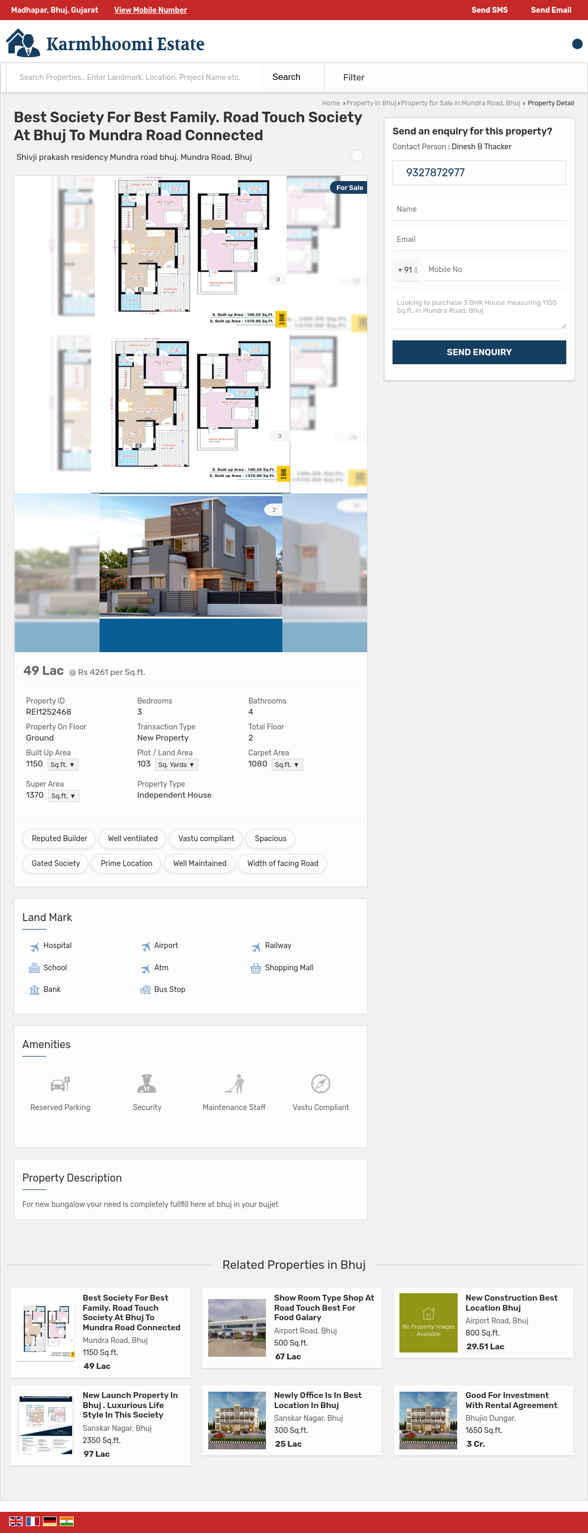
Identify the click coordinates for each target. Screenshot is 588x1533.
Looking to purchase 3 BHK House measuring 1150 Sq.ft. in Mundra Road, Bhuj (479, 310)
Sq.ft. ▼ (63, 765)
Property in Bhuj (371, 103)
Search (286, 77)
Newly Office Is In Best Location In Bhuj (318, 1400)
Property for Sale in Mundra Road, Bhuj (460, 103)
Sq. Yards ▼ (176, 765)
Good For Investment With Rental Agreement (512, 1400)
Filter (353, 77)
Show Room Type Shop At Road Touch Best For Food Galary (324, 1307)
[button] (151, 10)
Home (331, 103)
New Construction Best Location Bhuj (512, 1302)
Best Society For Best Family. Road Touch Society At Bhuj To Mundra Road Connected (132, 1312)
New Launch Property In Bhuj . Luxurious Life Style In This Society (130, 1405)
